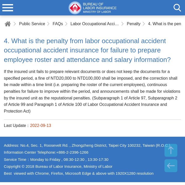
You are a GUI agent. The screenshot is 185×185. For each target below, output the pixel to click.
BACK (170, 165)
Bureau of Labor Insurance (92, 7)
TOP (170, 150)
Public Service (32, 24)
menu (7, 7)
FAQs (58, 24)
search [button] (177, 7)
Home (8, 24)
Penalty (133, 24)
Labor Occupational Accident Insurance (95, 24)
